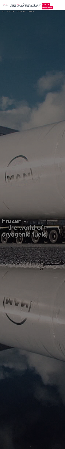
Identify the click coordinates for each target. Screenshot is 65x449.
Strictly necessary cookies (47, 5)
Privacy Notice (19, 2)
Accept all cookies (45, 2)
